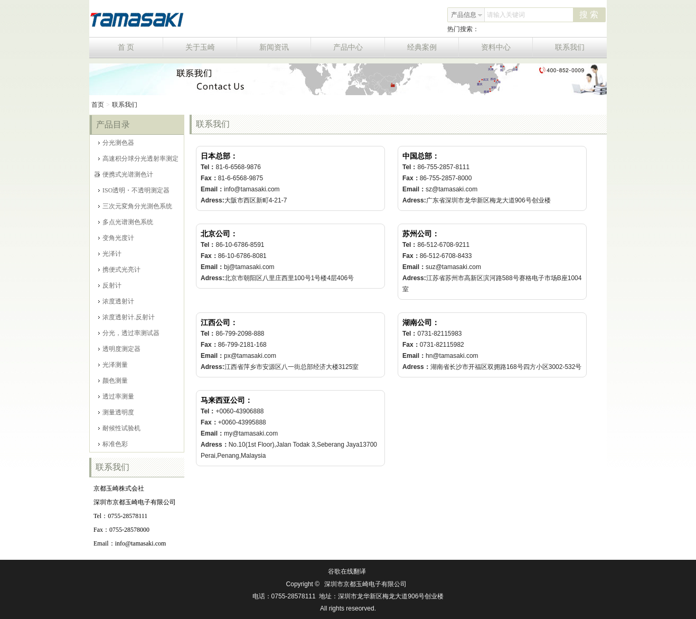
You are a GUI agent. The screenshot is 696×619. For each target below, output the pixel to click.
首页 (97, 104)
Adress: (212, 200)
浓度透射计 (116, 301)
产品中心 (359, 48)
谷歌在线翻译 (347, 571)
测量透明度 (116, 412)
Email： (212, 189)
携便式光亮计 (119, 269)
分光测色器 (116, 142)
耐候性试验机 (119, 428)
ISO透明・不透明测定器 (134, 190)
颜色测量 (113, 380)
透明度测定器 (119, 349)
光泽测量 (113, 364)
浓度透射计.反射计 (126, 317)
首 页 (140, 48)
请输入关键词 (506, 15)
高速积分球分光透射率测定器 (136, 161)
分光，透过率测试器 (128, 333)
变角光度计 (116, 238)
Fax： (209, 178)
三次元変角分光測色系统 (135, 206)
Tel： (208, 167)
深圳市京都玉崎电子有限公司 (365, 584)
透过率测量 (116, 396)
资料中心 (507, 48)
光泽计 (109, 253)
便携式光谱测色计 (125, 174)
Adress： (416, 367)
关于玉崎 (211, 48)
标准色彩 (113, 444)
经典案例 (433, 48)
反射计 (109, 285)
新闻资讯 (285, 48)
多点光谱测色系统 (125, 222)
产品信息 (467, 15)
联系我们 (570, 47)
